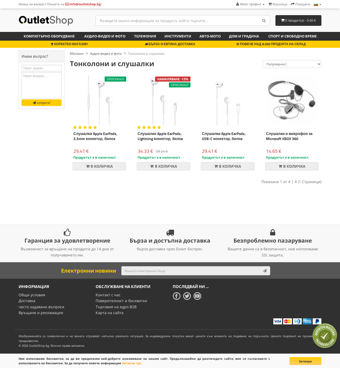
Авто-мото (210, 36)
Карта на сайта (110, 312)
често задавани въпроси (41, 306)
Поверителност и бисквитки (121, 300)
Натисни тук (131, 363)
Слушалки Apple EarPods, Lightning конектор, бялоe (160, 136)
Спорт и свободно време (292, 36)
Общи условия (32, 294)
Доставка (27, 300)
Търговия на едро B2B (116, 306)
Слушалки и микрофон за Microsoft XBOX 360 (289, 136)
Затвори (305, 361)
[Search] (264, 20)
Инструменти (177, 36)
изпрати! (41, 102)
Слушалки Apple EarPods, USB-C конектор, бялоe (224, 136)
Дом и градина (244, 36)
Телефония (145, 36)
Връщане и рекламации (41, 312)
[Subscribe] (265, 270)
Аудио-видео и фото (104, 36)
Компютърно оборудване (49, 36)
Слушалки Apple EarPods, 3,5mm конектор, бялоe (95, 136)
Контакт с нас (108, 294)
